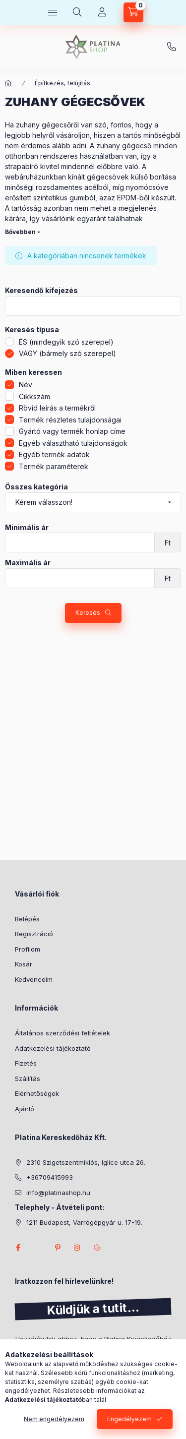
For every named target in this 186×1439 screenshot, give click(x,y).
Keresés (87, 612)
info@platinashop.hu (58, 1193)
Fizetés (26, 1063)
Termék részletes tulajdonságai (70, 420)
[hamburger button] (52, 12)
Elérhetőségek (37, 1093)
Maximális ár (28, 563)
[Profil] (102, 12)
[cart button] (133, 12)
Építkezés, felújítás (62, 83)
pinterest (57, 1248)
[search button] (77, 12)
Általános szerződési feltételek (62, 1033)
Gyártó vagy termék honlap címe (72, 431)
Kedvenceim (34, 979)
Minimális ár (27, 528)
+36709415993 (171, 47)
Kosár (23, 964)
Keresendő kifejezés (41, 291)
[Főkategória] (8, 83)
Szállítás (27, 1078)
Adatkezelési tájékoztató (53, 1048)
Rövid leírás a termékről (57, 408)
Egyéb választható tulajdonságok (73, 443)
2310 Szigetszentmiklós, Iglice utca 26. (85, 1162)
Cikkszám (34, 396)
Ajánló (24, 1109)
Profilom (27, 949)
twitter (38, 1248)
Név (25, 384)
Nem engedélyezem (54, 1419)
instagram (77, 1248)
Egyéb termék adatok (54, 454)
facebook (18, 1248)
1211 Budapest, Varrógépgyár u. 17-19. (84, 1222)
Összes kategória (36, 487)
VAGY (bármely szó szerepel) (67, 353)
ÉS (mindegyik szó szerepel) (66, 342)
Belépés (27, 919)
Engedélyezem (129, 1419)
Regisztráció (34, 934)
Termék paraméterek (53, 466)
